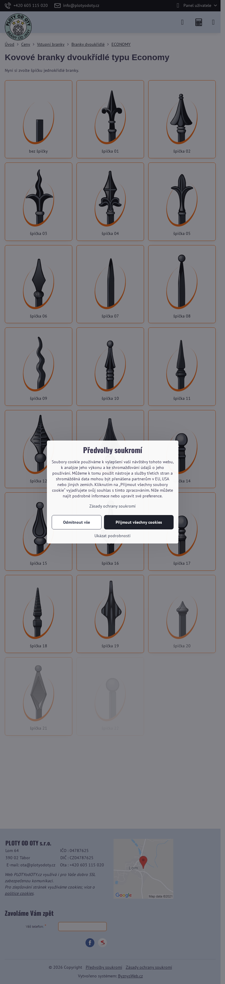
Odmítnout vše (76, 522)
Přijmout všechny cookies (139, 522)
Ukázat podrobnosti (112, 535)
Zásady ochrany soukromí (112, 506)
